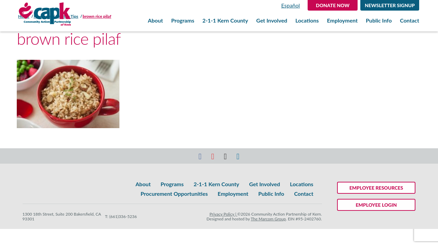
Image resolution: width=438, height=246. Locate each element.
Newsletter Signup (390, 5)
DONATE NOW (332, 5)
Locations (307, 20)
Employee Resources (376, 188)
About (155, 20)
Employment (342, 20)
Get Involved (271, 20)
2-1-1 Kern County (225, 20)
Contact (409, 20)
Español (290, 5)
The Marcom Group (268, 218)
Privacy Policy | (223, 214)
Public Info (379, 20)
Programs (182, 20)
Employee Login (376, 205)
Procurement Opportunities (174, 193)
